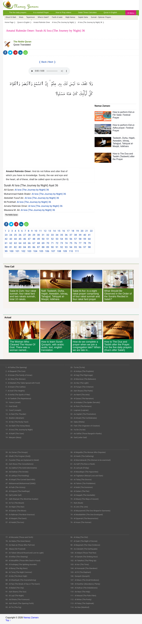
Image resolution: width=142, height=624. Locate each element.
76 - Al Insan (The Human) (80, 522)
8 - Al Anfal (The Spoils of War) (18, 395)
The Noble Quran (22, 41)
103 (29, 251)
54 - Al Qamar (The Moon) (16, 511)
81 (10, 247)
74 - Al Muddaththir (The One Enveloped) (86, 515)
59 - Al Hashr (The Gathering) (82, 456)
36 (66, 234)
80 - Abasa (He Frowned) (15, 549)
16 (63, 230)
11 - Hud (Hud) (11, 406)
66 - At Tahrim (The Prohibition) (82, 483)
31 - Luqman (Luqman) (79, 410)
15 (59, 230)
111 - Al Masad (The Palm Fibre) (83, 596)
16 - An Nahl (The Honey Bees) (18, 426)
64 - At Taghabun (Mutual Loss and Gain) (86, 476)
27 (24, 234)
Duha (124, 138)
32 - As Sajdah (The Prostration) (83, 414)
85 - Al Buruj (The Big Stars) (17, 568)
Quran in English (110, 12)
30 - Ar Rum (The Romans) (81, 406)
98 (89, 247)
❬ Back (43, 61)
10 (36, 230)
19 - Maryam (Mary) (13, 437)
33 (52, 234)
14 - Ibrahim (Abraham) (15, 418)
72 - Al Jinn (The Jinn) (79, 507)
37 (70, 234)
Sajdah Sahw (83, 17)
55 (66, 239)
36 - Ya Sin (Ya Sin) (77, 430)
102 (23, 251)
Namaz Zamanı (31, 617)
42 (6, 239)
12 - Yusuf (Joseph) (13, 410)
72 (57, 243)
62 (10, 243)
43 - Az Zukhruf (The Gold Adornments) (21, 468)
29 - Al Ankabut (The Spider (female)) (85, 402)
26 (20, 234)
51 (47, 239)
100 (11, 251)
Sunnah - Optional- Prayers (101, 17)
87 (38, 247)
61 (6, 243)
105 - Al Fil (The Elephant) (80, 572)
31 (43, 234)
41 (89, 234)
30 (38, 234)
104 (35, 251)
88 (43, 247)
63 (15, 243)
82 (15, 247)
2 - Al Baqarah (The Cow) (15, 371)
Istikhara (124, 146)
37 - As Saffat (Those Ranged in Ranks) (86, 433)
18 (72, 230)
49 (38, 239)
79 (89, 243)
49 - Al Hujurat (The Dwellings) (18, 491)
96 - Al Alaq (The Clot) (79, 537)
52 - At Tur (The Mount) (15, 503)
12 (45, 230)
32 (47, 234)
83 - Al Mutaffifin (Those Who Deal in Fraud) (23, 561)
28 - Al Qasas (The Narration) (82, 398)
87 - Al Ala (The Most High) (16, 576)
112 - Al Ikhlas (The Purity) (81, 599)
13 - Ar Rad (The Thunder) (16, 414)
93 (66, 247)
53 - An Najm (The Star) (15, 507)
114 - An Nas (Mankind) (79, 607)
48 (34, 239)
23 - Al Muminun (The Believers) (83, 379)
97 (84, 247)
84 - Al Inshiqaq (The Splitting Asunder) (21, 564)
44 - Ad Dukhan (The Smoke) (17, 472)
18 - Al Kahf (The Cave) (15, 433)
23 (6, 234)
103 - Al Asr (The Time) (79, 564)
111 (77, 251)
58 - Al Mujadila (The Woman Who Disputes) (88, 452)
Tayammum (30, 17)
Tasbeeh (117, 138)
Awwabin (117, 141)
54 (61, 239)
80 (6, 247)
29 (34, 234)
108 (59, 251)
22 (91, 230)
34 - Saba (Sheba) (77, 422)
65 (24, 243)
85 (29, 247)
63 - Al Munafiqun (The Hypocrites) (84, 472)
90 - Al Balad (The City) (15, 588)
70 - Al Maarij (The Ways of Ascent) (84, 499)
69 (43, 243)
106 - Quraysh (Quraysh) (80, 576)
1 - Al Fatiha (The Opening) (16, 367)
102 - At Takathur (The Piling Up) (83, 561)
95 (75, 247)
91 (57, 247)
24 (10, 234)
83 (20, 247)
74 (66, 243)
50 (43, 239)
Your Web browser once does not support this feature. (49, 71)
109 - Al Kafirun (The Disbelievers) (83, 588)
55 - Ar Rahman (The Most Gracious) (20, 515)
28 (29, 234)
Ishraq (126, 141)
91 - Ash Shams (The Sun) (16, 592)
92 (61, 247)
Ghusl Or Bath (11, 17)
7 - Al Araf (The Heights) (15, 391)
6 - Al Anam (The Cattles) (16, 387)
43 (10, 239)
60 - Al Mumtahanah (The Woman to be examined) (90, 460)
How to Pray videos (63, 12)
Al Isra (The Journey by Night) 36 (32, 189)
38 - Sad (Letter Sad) (78, 437)
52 (52, 239)
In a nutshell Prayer (41, 12)
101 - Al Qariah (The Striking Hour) (84, 557)
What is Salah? (43, 17)
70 (47, 243)
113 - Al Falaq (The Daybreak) (82, 603)
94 (70, 247)
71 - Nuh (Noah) (76, 503)
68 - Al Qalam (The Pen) (79, 491)
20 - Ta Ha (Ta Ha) (77, 367)
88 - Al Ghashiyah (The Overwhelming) (21, 580)
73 (61, 243)
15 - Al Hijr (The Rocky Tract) (17, 422)
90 (52, 247)
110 (71, 251)
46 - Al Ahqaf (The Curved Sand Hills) (20, 479)
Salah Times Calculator (87, 12)
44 (15, 239)
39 (80, 234)
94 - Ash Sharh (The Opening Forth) (20, 603)
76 (75, 243)
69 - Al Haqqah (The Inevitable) (82, 495)
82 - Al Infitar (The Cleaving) (17, 557)
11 (40, 230)
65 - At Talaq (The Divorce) (81, 479)
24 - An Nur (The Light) (79, 383)
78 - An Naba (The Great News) (18, 541)
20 (82, 230)
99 (6, 251)
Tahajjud (117, 143)
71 (52, 243)
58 (80, 239)
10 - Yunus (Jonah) (13, 402)
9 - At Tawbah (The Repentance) (18, 398)
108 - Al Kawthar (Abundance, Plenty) (85, 584)
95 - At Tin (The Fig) (13, 607)
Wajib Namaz (70, 17)
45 (20, 239)
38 (75, 234)
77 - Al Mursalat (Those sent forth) (19, 537)
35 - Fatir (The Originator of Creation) (85, 426)
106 (47, 251)
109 (65, 251)
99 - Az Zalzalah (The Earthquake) (83, 549)
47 (29, 239)
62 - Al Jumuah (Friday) (79, 468)
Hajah (132, 138)
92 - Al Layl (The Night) (15, 596)
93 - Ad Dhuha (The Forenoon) (18, 599)
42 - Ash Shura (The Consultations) (19, 464)
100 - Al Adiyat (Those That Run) (83, 553)
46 (24, 239)
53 (57, 239)
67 (34, 243)
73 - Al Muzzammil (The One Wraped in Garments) (90, 511)
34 (57, 234)
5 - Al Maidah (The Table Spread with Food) (23, 383)
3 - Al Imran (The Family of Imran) (19, 375)
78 (84, 243)
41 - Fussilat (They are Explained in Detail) (22, 460)
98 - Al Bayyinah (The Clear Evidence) (85, 545)
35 (61, 234)
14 (54, 230)
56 (70, 239)
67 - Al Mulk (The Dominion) (81, 487)
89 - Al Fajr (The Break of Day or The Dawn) (23, 584)
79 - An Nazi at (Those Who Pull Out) (20, 545)
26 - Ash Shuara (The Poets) (81, 391)
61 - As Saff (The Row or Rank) (82, 464)
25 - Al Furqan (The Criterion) (81, 387)
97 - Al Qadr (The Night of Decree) (83, 541)
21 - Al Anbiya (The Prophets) (82, 371)
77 (80, 243)
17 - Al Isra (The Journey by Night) (19, 430)
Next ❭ (52, 61)
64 (20, 243)
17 (68, 230)
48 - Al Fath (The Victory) (15, 487)
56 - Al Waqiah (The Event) (16, 518)
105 (41, 251)
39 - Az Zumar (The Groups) (17, 452)
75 (70, 243)
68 (38, 243)
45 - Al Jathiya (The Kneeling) (17, 476)
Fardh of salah (57, 17)
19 (77, 230)
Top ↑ (8, 620)
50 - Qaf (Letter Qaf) (13, 495)
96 (80, 247)
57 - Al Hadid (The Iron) (15, 522)
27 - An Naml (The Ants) (80, 395)
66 (29, 243)
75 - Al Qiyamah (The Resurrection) (84, 518)
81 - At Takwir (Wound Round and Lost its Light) (25, 553)
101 (17, 251)
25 (15, 234)
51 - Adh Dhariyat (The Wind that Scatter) (22, 499)
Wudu (21, 17)
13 (49, 230)
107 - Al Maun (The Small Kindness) (84, 580)
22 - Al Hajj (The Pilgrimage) (81, 375)
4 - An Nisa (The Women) (16, 379)
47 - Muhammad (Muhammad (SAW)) (21, 483)
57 (75, 239)
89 (47, 247)
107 (53, 251)
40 (84, 234)
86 (34, 247)
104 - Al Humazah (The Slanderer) (83, 568)
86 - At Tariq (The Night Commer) (19, 572)
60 (89, 239)
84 (24, 247)
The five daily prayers (17, 12)
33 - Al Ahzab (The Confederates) (83, 418)
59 (84, 239)
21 (86, 230)
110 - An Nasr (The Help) (80, 592)
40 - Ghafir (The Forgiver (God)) (18, 456)
